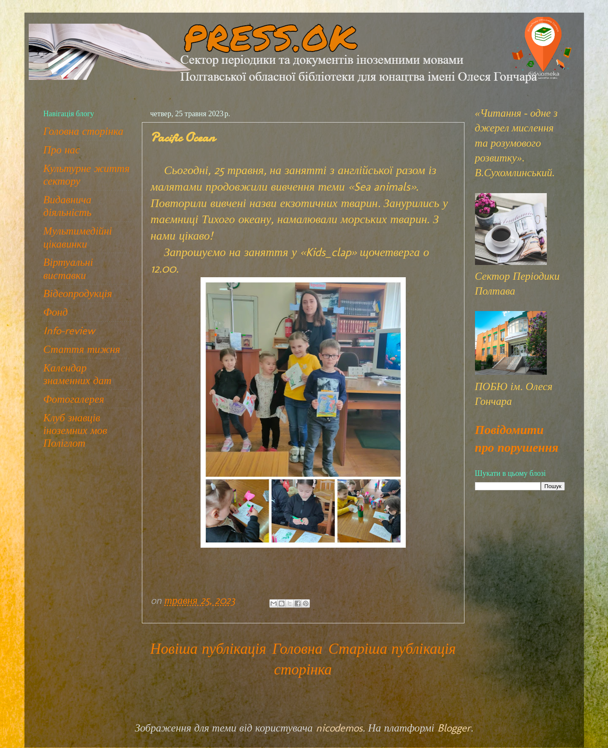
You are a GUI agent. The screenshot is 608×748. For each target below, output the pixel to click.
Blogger (454, 727)
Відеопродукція (77, 293)
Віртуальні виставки (68, 268)
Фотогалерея (73, 399)
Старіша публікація (392, 649)
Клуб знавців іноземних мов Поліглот (75, 430)
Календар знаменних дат (77, 374)
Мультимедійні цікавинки (77, 237)
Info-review (69, 330)
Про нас (61, 149)
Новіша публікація (208, 649)
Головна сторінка (83, 131)
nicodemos (339, 727)
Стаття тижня (81, 349)
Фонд (55, 312)
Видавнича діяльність (67, 205)
